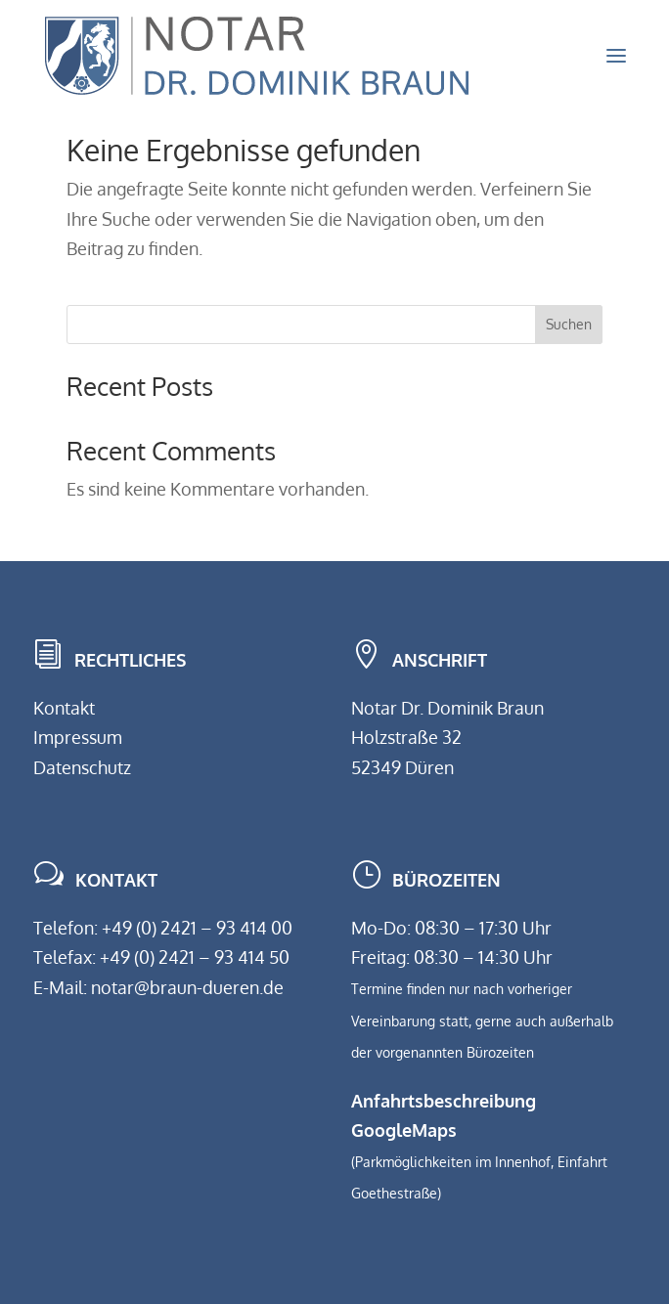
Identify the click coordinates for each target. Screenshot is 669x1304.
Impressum (77, 737)
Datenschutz (82, 767)
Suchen (569, 324)
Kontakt (64, 707)
